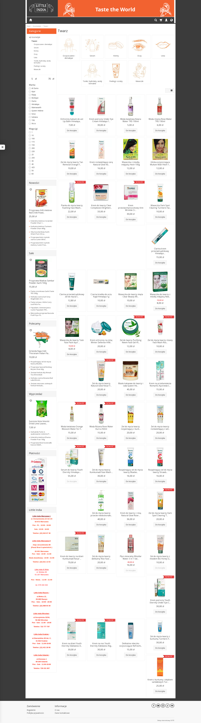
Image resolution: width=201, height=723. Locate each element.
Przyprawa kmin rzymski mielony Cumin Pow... (40, 244)
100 (32, 138)
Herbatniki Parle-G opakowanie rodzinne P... (40, 433)
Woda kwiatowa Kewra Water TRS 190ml (130, 120)
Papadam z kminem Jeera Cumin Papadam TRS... (41, 308)
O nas (57, 710)
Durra (32, 101)
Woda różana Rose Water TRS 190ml (160, 120)
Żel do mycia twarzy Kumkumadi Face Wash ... (101, 470)
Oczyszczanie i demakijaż (69, 57)
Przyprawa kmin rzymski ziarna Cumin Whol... (40, 238)
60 (31, 173)
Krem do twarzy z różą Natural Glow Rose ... (130, 514)
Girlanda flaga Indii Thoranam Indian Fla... (39, 352)
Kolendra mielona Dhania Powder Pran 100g (41, 438)
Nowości (34, 183)
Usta (163, 56)
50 (31, 170)
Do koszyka (72, 130)
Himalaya (34, 104)
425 (32, 167)
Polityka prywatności (35, 713)
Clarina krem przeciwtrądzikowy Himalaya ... (160, 251)
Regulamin (31, 710)
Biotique (33, 98)
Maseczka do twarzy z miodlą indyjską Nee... (160, 295)
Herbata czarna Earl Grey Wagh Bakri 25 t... (40, 298)
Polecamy (34, 323)
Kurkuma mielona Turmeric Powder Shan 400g (41, 227)
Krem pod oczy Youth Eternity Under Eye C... (160, 601)
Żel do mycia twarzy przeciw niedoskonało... (101, 514)
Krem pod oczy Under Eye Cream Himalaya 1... (101, 120)
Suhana (33, 117)
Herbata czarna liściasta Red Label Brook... (42, 379)
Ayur (32, 91)
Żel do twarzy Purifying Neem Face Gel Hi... (130, 341)
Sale (31, 253)
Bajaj (32, 94)
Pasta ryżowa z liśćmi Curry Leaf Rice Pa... (41, 303)
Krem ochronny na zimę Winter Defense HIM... (101, 341)
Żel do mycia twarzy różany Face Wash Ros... (160, 341)
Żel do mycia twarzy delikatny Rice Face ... (101, 557)
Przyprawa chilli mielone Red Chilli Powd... (40, 211)
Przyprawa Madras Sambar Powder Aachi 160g (41, 281)
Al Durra (33, 88)
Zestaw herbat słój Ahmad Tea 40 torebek (41, 373)
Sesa (32, 114)
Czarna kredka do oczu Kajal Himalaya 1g (101, 295)
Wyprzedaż (35, 394)
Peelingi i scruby (116, 81)
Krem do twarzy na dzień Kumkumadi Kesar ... (71, 557)
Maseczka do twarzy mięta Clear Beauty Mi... (130, 295)
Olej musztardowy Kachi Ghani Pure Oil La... (40, 233)
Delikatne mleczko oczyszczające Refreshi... (130, 644)
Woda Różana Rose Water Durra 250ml (101, 427)
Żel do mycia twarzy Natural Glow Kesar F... (101, 384)
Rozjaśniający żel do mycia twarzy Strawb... (160, 470)
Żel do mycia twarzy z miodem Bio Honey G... (160, 557)
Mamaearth (35, 107)
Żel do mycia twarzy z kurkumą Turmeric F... (160, 637)
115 (32, 142)
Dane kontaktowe (62, 713)
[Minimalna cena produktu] (32, 79)
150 (32, 145)
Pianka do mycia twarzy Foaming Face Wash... (72, 206)
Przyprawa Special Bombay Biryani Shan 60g (41, 368)
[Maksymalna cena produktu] (49, 79)
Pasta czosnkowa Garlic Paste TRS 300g (42, 292)
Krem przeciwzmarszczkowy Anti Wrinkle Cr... (130, 208)
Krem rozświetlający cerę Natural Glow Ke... (101, 163)
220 (32, 151)
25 (31, 154)
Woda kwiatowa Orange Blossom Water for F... (72, 427)
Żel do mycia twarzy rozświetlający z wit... (160, 427)
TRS (32, 120)
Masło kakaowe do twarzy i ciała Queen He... (130, 384)
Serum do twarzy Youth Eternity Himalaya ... (72, 470)
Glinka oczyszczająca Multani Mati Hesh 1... (160, 163)
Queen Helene (36, 110)
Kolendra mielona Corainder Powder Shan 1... (42, 222)
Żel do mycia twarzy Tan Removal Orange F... (72, 163)
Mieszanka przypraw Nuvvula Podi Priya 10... (42, 314)
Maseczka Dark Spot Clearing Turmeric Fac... (160, 206)
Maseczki (139, 81)
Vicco (32, 123)
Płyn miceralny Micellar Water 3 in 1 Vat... (131, 557)
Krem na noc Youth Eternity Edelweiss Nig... (101, 644)
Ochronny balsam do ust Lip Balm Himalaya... (71, 120)
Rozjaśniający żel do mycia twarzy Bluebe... (131, 470)
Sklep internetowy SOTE (165, 720)
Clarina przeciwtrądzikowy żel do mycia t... (71, 295)
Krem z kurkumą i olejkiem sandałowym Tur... (160, 680)
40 (31, 164)
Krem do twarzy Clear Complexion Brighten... (101, 206)
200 (32, 148)
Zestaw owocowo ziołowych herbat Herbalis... (41, 384)
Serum (92, 56)
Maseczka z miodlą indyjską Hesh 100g (130, 163)
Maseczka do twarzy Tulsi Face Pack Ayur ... (72, 341)
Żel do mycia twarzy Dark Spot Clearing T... (160, 514)
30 (31, 161)
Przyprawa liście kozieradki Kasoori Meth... (41, 444)
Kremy (116, 56)
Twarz (34, 41)
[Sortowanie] (167, 90)
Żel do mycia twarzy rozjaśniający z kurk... (130, 427)
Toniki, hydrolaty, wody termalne (92, 82)
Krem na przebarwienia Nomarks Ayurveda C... (160, 384)
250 (32, 158)
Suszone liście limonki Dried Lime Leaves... (39, 422)
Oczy (139, 56)
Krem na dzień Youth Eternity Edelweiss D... (72, 644)
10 (31, 135)
